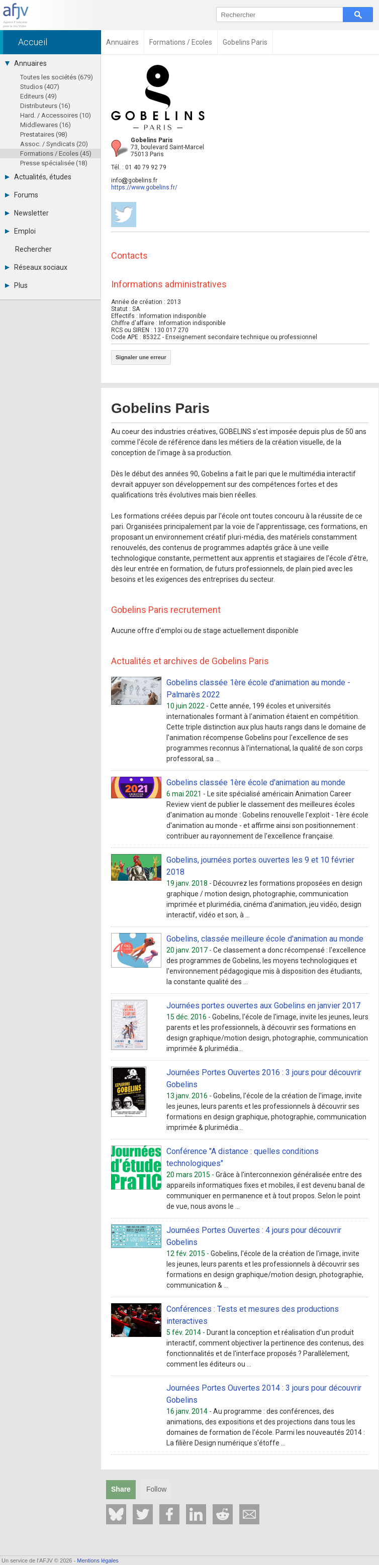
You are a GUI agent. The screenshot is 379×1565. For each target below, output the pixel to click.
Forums (21, 195)
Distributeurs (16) (45, 106)
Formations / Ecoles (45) (55, 153)
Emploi (20, 231)
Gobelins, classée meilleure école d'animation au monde (264, 939)
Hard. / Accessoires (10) (55, 115)
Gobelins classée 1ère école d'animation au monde (255, 782)
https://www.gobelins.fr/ (144, 187)
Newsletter (27, 213)
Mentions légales (98, 1560)
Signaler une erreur (141, 357)
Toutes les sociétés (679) (56, 77)
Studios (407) (39, 86)
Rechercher (33, 249)
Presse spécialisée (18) (53, 163)
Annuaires (26, 63)
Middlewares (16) (45, 125)
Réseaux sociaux (36, 267)
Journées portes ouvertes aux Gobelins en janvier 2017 (263, 1005)
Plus (16, 285)
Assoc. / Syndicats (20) (54, 144)
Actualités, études (38, 177)
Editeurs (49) (38, 96)
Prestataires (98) (43, 134)
